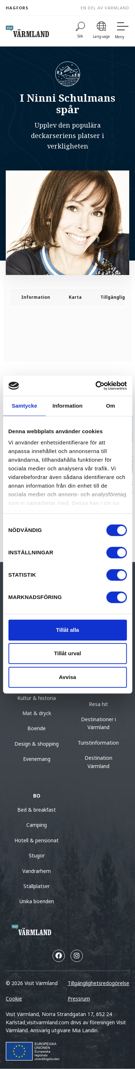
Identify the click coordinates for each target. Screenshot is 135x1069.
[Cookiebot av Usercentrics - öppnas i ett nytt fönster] (96, 385)
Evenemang (36, 758)
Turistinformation (98, 742)
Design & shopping (36, 743)
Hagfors (17, 7)
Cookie (14, 998)
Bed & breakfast (36, 809)
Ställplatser (36, 886)
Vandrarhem (36, 871)
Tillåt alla (67, 630)
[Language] (101, 31)
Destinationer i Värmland (98, 723)
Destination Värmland (98, 761)
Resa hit (98, 704)
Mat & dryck (36, 713)
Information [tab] (68, 406)
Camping (36, 824)
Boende (36, 728)
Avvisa (67, 677)
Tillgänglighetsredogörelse (98, 983)
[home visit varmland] (27, 31)
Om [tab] (110, 406)
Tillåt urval (67, 653)
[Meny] (122, 31)
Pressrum (79, 998)
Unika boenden (36, 901)
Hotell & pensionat (36, 840)
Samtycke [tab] (24, 406)
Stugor (37, 855)
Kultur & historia (36, 698)
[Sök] (80, 31)
